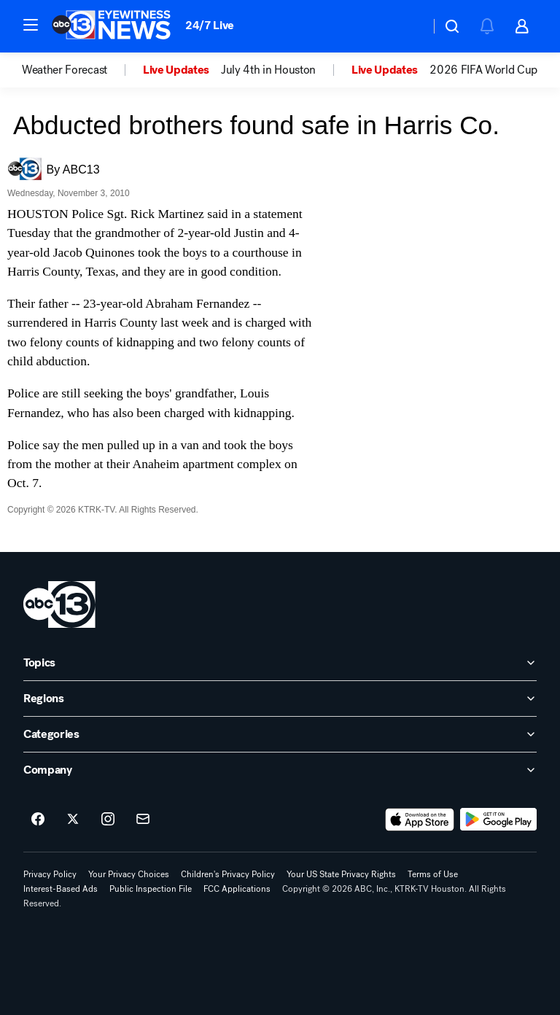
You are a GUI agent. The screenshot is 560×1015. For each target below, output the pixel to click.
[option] (82, 70)
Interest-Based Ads (60, 888)
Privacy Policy (50, 874)
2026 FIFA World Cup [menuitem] (483, 70)
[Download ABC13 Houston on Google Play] (498, 819)
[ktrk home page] (59, 604)
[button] (30, 24)
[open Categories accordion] (280, 734)
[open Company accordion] (280, 770)
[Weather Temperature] (407, 26)
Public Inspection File (150, 888)
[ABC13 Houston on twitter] (73, 819)
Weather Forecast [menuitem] (64, 70)
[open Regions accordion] (280, 698)
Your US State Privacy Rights (341, 874)
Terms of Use (433, 874)
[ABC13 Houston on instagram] (107, 819)
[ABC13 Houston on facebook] (37, 819)
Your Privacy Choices (128, 874)
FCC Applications (237, 888)
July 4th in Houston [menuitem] (268, 70)
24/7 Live (209, 25)
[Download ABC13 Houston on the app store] (420, 819)
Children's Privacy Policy (228, 874)
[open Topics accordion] (280, 663)
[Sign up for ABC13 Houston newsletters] (143, 819)
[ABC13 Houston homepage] (111, 26)
